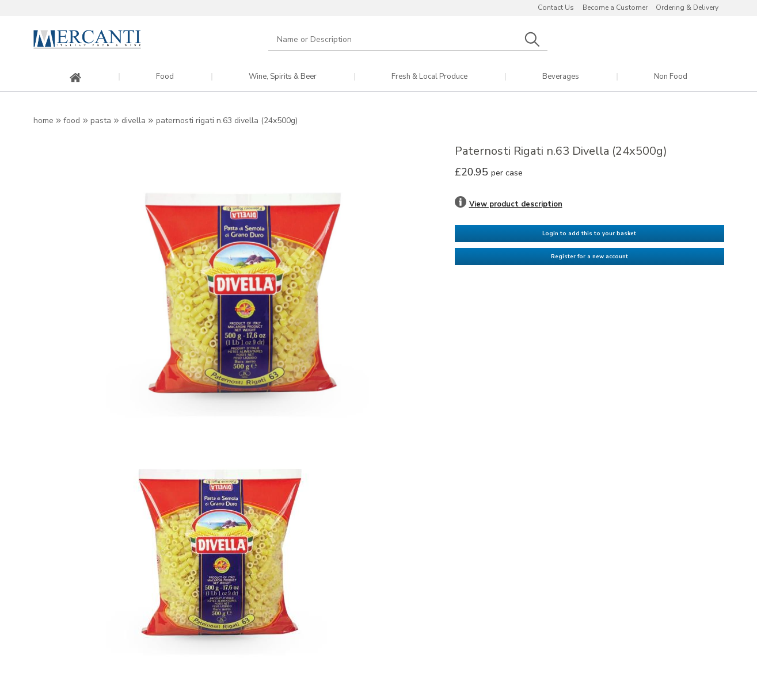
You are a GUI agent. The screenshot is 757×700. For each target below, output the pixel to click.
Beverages (560, 77)
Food (165, 77)
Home (43, 120)
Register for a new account (589, 256)
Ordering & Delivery (687, 7)
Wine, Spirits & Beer (283, 77)
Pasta (100, 120)
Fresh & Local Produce (429, 77)
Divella (133, 120)
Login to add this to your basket (589, 233)
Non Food (670, 77)
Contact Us (556, 7)
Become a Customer (615, 7)
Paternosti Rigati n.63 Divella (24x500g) (227, 120)
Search (532, 39)
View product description (515, 204)
